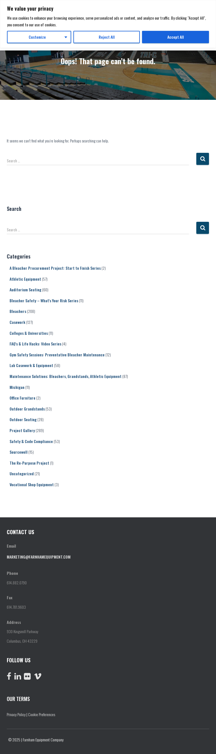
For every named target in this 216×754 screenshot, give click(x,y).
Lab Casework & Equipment (31, 365)
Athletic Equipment (25, 279)
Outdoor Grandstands (27, 409)
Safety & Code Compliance (31, 441)
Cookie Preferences (41, 714)
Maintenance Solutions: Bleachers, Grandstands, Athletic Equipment (66, 376)
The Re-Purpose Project (29, 463)
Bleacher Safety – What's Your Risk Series (44, 300)
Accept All (175, 37)
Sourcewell (19, 452)
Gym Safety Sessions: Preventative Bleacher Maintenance (57, 355)
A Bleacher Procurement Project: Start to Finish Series (55, 268)
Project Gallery (22, 430)
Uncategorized (22, 473)
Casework (17, 322)
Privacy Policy (16, 714)
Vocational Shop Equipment (32, 484)
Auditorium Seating (25, 289)
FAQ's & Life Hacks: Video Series (35, 344)
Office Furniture (22, 398)
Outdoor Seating (23, 419)
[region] (108, 24)
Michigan (17, 387)
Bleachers (18, 311)
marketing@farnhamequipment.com (39, 557)
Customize (37, 37)
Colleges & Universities (29, 333)
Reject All (107, 37)
